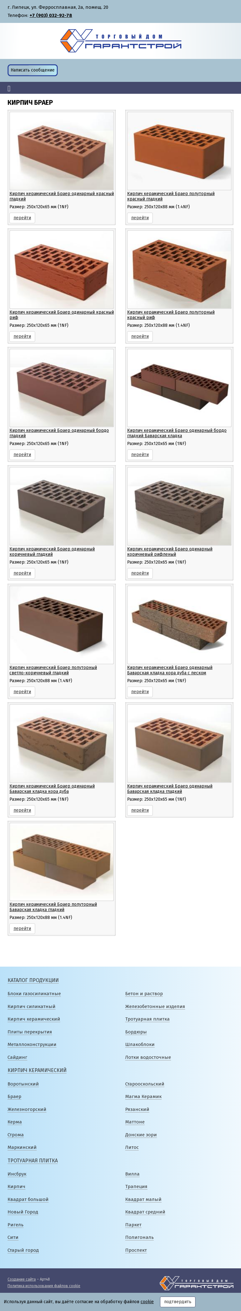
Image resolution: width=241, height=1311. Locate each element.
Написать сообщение (33, 70)
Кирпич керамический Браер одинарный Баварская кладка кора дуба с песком (169, 670)
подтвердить (177, 1301)
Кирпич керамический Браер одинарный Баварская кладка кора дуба (52, 788)
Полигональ (139, 1237)
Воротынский (23, 1084)
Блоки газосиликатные (34, 993)
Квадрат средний (145, 1212)
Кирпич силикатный (32, 1006)
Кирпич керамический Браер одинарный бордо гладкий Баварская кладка (177, 433)
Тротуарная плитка (147, 1019)
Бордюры (136, 1032)
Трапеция (136, 1186)
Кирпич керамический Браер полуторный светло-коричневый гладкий (53, 670)
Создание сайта (22, 1279)
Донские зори (141, 1135)
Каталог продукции (33, 980)
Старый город (23, 1250)
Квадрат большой (28, 1199)
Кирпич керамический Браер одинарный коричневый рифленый (169, 551)
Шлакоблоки (140, 1044)
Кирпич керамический (34, 1019)
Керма (15, 1122)
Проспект (136, 1250)
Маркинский (22, 1147)
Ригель (16, 1225)
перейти (22, 217)
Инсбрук (17, 1174)
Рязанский (137, 1109)
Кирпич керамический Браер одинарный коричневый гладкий (52, 551)
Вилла (132, 1174)
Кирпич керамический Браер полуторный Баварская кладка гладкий (53, 907)
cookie (147, 1301)
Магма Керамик (143, 1096)
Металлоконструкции (32, 1044)
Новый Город (23, 1212)
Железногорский (27, 1109)
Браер (14, 1096)
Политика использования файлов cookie (44, 1286)
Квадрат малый (143, 1199)
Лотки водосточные (148, 1057)
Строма (16, 1135)
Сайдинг (17, 1057)
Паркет (133, 1225)
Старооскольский (144, 1084)
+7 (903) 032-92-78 (50, 15)
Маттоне (135, 1122)
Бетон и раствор (144, 993)
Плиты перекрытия (30, 1032)
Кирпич (16, 1186)
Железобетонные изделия (155, 1006)
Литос (132, 1147)
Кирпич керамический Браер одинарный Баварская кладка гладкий (169, 788)
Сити (13, 1237)
